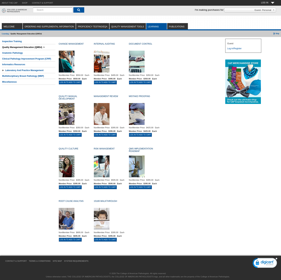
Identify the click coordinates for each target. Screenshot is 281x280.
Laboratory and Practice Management (23, 70)
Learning (153, 26)
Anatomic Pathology (12, 53)
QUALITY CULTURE (68, 148)
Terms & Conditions (40, 261)
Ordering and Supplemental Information (49, 26)
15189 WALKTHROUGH (105, 201)
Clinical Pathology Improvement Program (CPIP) (26, 59)
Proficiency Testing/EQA (92, 26)
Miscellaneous (9, 82)
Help (276, 33)
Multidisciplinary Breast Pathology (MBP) (23, 76)
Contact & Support (16, 261)
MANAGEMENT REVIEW (106, 96)
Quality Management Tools (127, 26)
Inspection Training (12, 41)
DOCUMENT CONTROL (140, 44)
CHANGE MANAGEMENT (71, 44)
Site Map (57, 261)
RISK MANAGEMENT (104, 148)
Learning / (6, 34)
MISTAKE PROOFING (139, 96)
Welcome (9, 26)
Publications (176, 26)
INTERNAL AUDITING (104, 44)
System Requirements (76, 261)
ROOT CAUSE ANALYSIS (71, 201)
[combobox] (52, 10)
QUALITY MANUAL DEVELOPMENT (68, 97)
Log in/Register (234, 48)
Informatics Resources (13, 64)
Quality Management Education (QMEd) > (23, 47)
